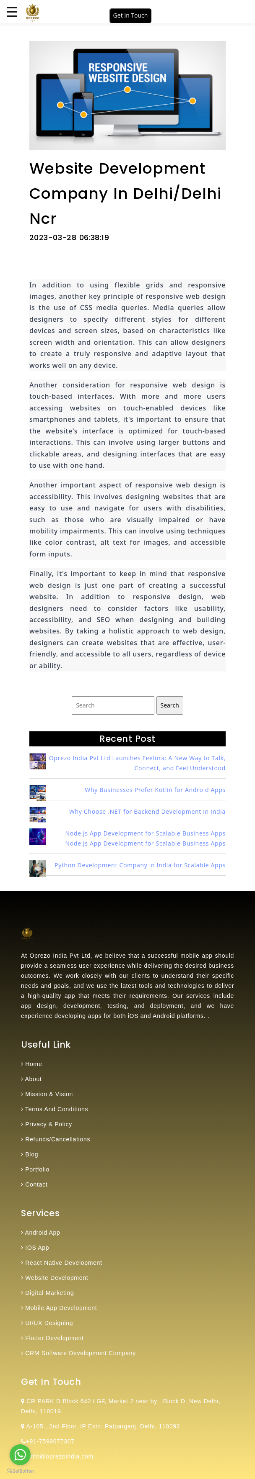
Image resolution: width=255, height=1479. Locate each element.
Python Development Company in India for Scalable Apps (140, 865)
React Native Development (63, 1262)
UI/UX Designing (49, 1323)
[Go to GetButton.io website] (20, 1470)
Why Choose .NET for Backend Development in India (147, 811)
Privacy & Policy (48, 1124)
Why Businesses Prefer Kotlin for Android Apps (155, 790)
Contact (36, 1184)
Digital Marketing (49, 1292)
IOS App (37, 1247)
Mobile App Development (61, 1308)
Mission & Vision (49, 1094)
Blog (31, 1154)
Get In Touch (130, 15)
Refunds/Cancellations (57, 1139)
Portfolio (37, 1169)
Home (33, 1064)
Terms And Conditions (56, 1109)
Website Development (56, 1277)
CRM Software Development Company (80, 1353)
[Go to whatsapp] (20, 1454)
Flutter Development (54, 1338)
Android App (42, 1232)
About (33, 1079)
